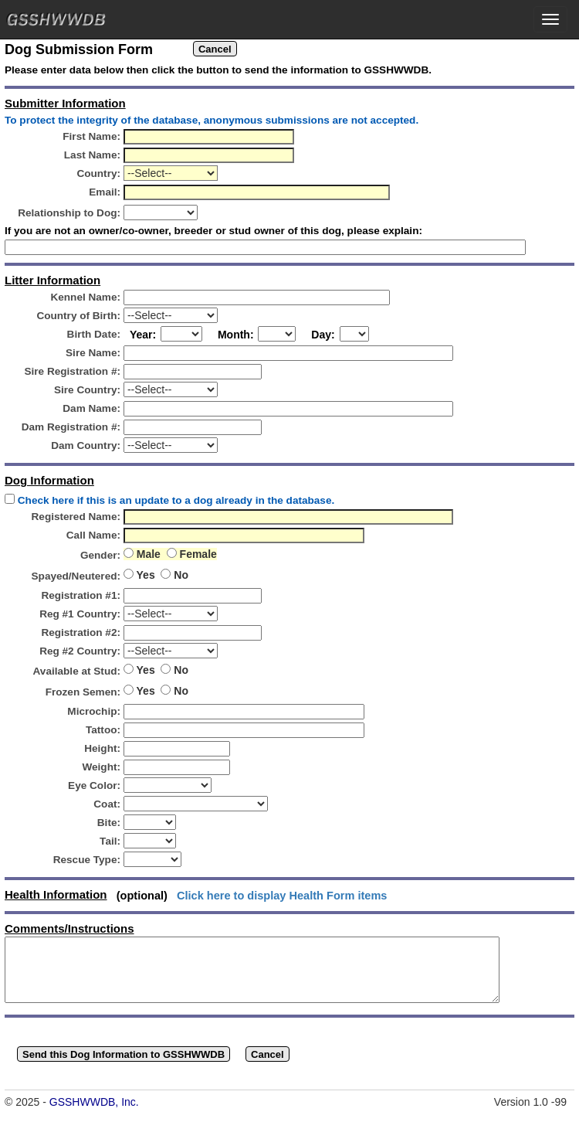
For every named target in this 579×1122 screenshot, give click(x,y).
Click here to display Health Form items (282, 895)
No (179, 575)
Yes (147, 575)
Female (197, 554)
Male (150, 554)
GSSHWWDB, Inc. (94, 1102)
